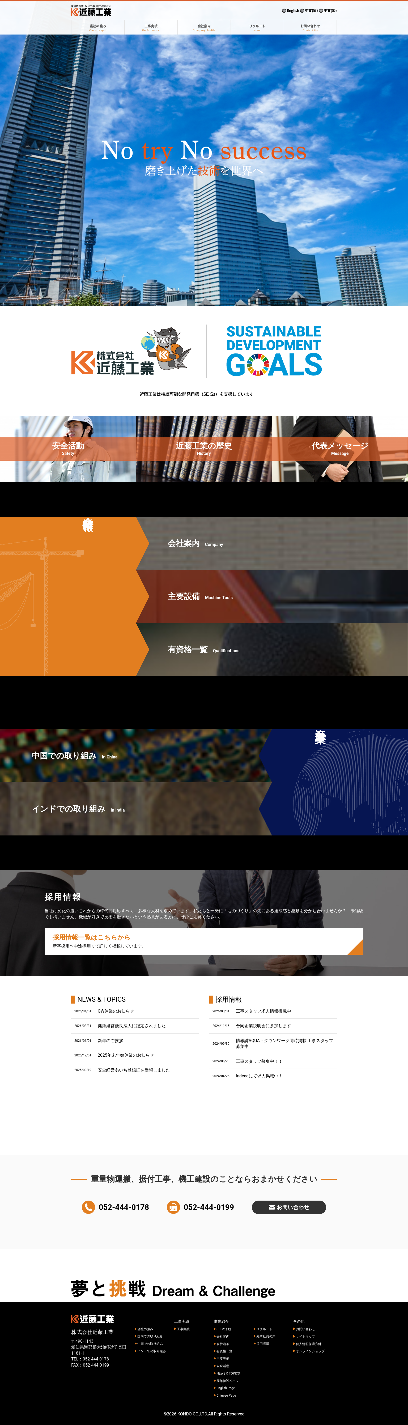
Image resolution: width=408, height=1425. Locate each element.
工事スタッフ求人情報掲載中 (263, 1011)
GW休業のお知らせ (116, 1011)
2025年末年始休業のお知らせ (126, 1055)
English (290, 10)
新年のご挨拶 (110, 1040)
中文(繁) (328, 10)
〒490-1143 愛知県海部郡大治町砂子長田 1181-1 (98, 1347)
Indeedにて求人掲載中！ (259, 1075)
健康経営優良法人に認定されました (132, 1025)
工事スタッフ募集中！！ (259, 1061)
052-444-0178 (96, 1359)
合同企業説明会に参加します (263, 1025)
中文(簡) (309, 10)
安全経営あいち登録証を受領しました (134, 1070)
